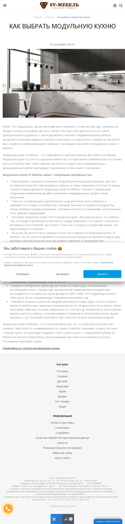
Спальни (62, 376)
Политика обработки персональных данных (62, 437)
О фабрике (62, 432)
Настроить (62, 274)
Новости (62, 442)
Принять (102, 274)
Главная (37, 17)
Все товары (62, 401)
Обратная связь (62, 453)
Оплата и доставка (62, 422)
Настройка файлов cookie (62, 505)
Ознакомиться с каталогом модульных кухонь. (31, 348)
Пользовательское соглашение (62, 448)
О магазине (62, 427)
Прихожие (62, 386)
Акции (62, 406)
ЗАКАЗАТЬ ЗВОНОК (9, 508)
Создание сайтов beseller (107, 521)
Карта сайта (62, 458)
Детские (62, 381)
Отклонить (22, 274)
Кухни (62, 391)
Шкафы (62, 396)
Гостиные (62, 371)
